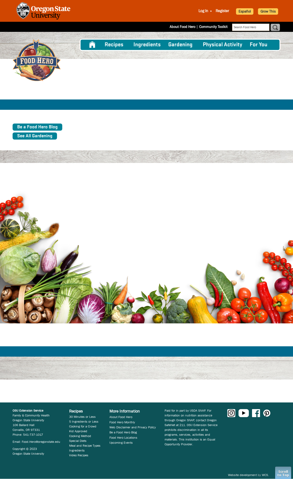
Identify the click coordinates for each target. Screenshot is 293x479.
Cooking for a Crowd (82, 426)
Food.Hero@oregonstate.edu (41, 442)
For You (258, 45)
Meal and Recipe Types (84, 445)
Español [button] (245, 11)
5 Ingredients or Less (83, 421)
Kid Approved (78, 431)
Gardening (180, 45)
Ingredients (147, 45)
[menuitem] (92, 44)
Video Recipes (78, 455)
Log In (203, 10)
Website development (242, 475)
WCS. (265, 475)
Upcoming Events (121, 442)
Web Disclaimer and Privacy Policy (132, 427)
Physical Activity (222, 45)
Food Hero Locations (123, 437)
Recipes (114, 45)
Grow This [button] (268, 11)
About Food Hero (182, 26)
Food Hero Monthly (122, 422)
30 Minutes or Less (82, 417)
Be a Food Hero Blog (123, 432)
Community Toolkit (213, 26)
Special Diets (78, 441)
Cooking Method (80, 436)
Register (222, 10)
